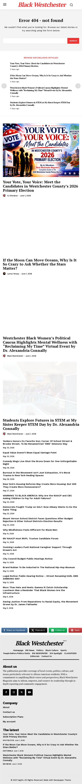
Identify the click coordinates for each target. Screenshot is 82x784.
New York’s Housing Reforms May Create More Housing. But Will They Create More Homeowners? (39, 485)
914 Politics (8, 740)
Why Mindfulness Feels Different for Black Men (30, 529)
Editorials (8, 751)
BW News (7, 764)
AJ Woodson (12, 196)
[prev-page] (4, 85)
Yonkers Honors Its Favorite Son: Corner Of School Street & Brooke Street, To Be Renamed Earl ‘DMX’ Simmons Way (37, 442)
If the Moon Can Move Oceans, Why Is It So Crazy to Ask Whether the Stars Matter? (41, 76)
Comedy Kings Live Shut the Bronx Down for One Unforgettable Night (40, 462)
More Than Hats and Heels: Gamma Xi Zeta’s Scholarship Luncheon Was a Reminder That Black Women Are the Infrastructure (35, 590)
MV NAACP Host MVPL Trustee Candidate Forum (30, 538)
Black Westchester (15, 356)
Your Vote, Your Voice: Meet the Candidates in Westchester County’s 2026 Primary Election (37, 64)
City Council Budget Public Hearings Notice (28, 558)
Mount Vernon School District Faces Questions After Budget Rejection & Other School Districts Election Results (38, 520)
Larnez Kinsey (13, 274)
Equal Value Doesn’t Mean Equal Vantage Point (30, 452)
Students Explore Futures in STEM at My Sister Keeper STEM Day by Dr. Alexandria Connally (40, 103)
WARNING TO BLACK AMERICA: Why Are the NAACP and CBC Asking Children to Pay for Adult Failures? (37, 497)
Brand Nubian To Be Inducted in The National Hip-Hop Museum (39, 567)
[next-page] (78, 85)
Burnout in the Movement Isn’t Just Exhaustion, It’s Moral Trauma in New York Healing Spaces (36, 474)
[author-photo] (5, 195)
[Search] (73, 41)
